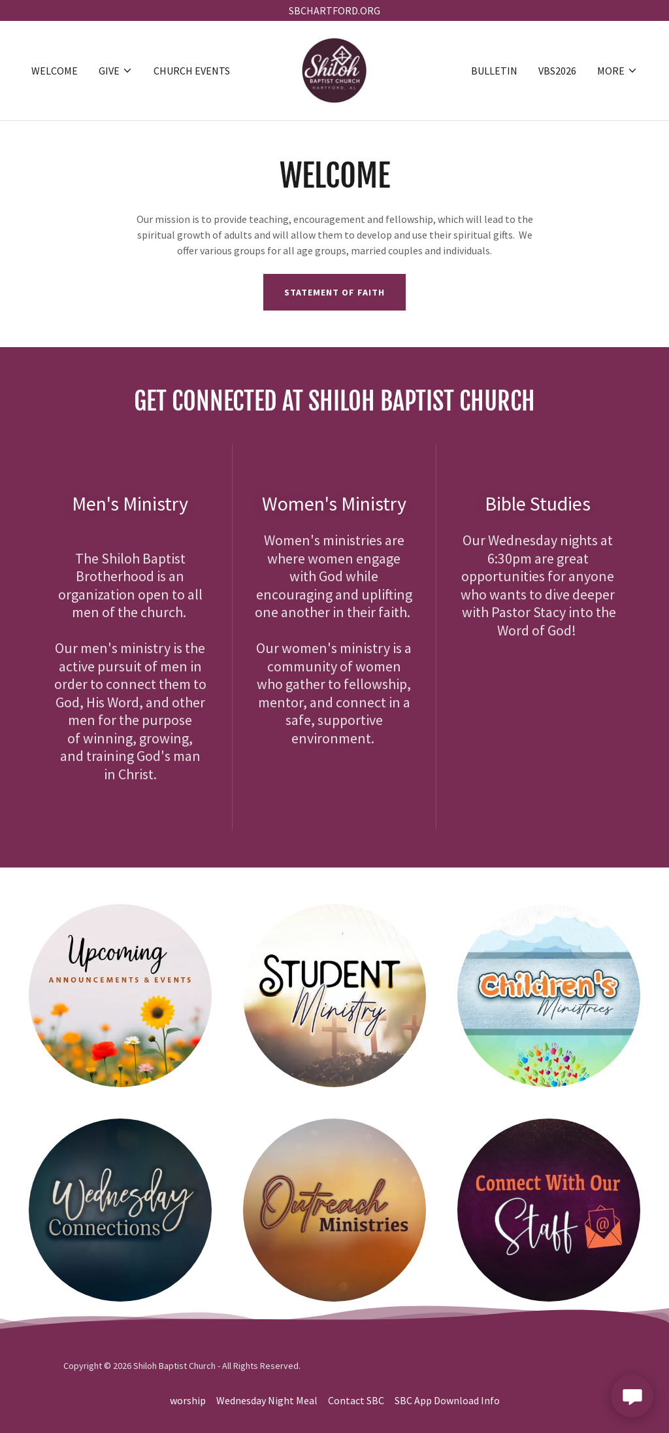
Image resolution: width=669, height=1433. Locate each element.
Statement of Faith (334, 292)
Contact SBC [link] (356, 1400)
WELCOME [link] (54, 70)
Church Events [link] (192, 70)
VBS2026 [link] (557, 70)
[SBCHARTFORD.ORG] (334, 10)
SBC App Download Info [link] (447, 1400)
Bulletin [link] (494, 70)
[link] (334, 69)
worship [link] (188, 1400)
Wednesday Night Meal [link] (267, 1400)
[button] (116, 70)
